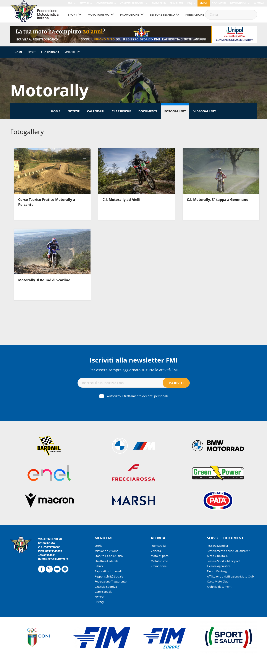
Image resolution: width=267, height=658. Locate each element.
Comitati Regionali (132, 3)
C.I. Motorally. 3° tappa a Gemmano (217, 199)
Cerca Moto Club (217, 581)
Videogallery (204, 111)
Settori (84, 3)
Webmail (259, 3)
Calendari (95, 111)
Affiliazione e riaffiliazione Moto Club (230, 576)
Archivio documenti (219, 587)
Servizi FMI (176, 3)
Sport (72, 14)
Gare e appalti (103, 592)
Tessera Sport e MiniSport (223, 561)
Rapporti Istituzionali (108, 571)
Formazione (194, 14)
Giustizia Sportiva (106, 587)
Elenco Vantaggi (217, 571)
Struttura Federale (106, 561)
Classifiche (121, 111)
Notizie (74, 111)
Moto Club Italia (217, 556)
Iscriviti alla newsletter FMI (134, 360)
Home (19, 52)
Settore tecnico (162, 14)
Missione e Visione (106, 551)
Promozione (129, 14)
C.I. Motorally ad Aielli (121, 199)
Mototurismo (98, 14)
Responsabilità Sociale (109, 576)
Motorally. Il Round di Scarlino (44, 280)
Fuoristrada (50, 52)
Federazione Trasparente (110, 581)
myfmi (203, 3)
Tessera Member (217, 546)
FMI (70, 3)
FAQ (189, 3)
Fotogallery (175, 111)
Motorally (72, 52)
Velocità (156, 551)
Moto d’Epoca (159, 556)
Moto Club (159, 3)
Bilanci (99, 566)
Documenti (219, 3)
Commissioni (104, 3)
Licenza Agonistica (218, 566)
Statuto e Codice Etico (109, 556)
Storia (98, 546)
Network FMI (238, 3)
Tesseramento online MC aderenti (228, 551)
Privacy (99, 602)
